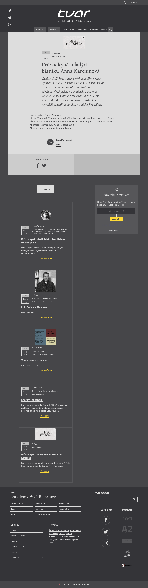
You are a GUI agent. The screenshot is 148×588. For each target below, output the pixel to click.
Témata (54, 29)
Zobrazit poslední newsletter (116, 225)
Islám (51, 543)
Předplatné (64, 509)
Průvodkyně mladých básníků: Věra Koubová (41, 456)
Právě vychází (75, 530)
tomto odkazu (63, 128)
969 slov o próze (71, 540)
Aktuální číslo (16, 503)
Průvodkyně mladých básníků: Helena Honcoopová (43, 241)
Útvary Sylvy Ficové (56, 540)
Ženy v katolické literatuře (59, 530)
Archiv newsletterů (116, 230)
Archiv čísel (64, 503)
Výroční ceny (74, 537)
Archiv (104, 29)
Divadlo (62, 533)
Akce (72, 29)
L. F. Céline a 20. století (34, 307)
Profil (58, 145)
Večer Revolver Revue (34, 360)
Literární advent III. (32, 399)
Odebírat (116, 219)
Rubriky (40, 29)
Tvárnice (94, 29)
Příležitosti (82, 29)
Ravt (65, 29)
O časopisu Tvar (42, 514)
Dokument (64, 537)
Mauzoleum (53, 533)
